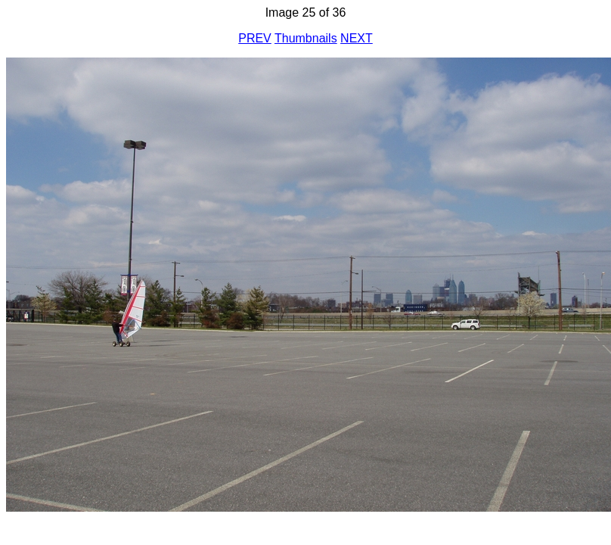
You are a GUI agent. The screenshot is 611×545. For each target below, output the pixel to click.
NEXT (356, 38)
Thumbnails (305, 38)
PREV (254, 38)
